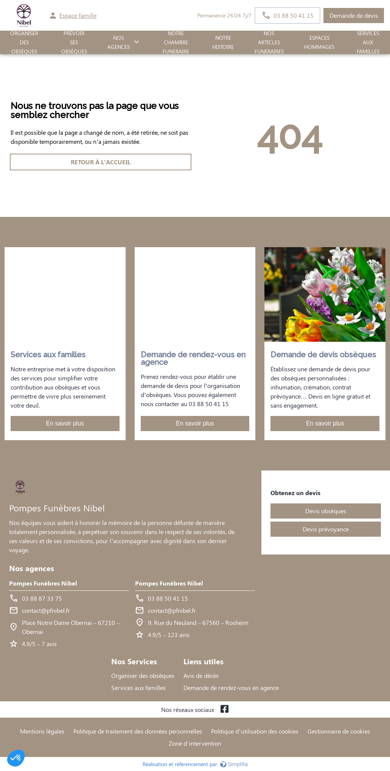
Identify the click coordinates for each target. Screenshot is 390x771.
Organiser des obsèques (142, 675)
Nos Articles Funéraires (269, 42)
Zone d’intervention (195, 743)
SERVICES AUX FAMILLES (368, 42)
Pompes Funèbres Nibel (43, 583)
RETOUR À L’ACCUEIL (101, 162)
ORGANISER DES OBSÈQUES (24, 42)
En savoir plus (65, 423)
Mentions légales (42, 731)
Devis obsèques (325, 511)
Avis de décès (201, 675)
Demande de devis (353, 15)
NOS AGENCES (118, 42)
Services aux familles (138, 688)
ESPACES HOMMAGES (319, 42)
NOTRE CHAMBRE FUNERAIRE (176, 42)
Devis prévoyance (326, 529)
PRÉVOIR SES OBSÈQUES (74, 42)
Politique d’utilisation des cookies (254, 731)
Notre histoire (223, 42)
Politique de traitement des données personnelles (137, 731)
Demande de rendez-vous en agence (231, 688)
